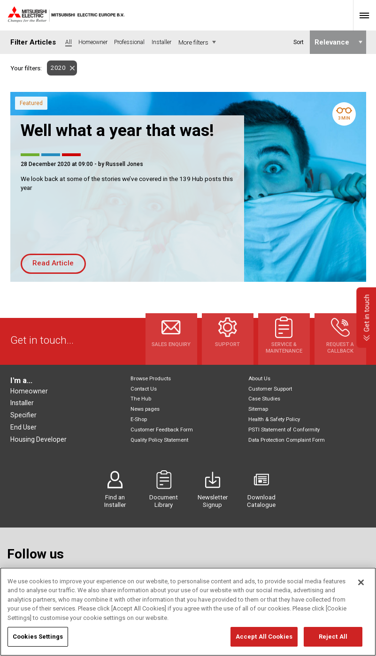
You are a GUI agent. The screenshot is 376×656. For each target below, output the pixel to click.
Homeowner (29, 391)
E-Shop (138, 419)
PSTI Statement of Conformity (284, 430)
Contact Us (143, 389)
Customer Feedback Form (161, 430)
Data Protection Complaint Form (286, 440)
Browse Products (150, 379)
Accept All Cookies (264, 639)
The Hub (140, 399)
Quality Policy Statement (159, 440)
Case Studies (264, 399)
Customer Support (270, 389)
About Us (259, 379)
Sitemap (258, 409)
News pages (145, 409)
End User (23, 427)
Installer (22, 403)
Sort (298, 42)
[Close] (361, 584)
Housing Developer (38, 439)
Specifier (23, 415)
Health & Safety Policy (274, 419)
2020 (56, 68)
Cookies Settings (38, 639)
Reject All (333, 639)
